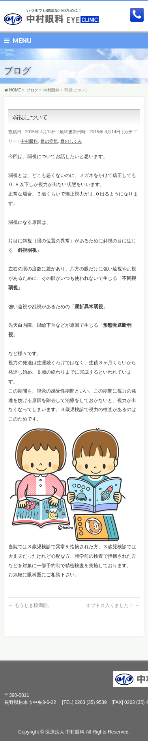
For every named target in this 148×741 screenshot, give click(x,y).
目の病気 (49, 141)
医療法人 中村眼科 (64, 732)
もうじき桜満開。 (30, 605)
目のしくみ (71, 141)
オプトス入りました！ (112, 605)
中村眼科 (29, 141)
